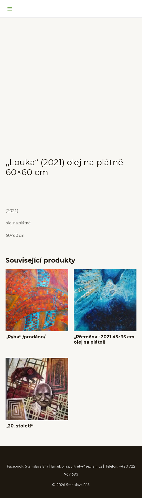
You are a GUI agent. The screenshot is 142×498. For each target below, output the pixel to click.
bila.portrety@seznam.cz (82, 466)
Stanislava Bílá (36, 466)
